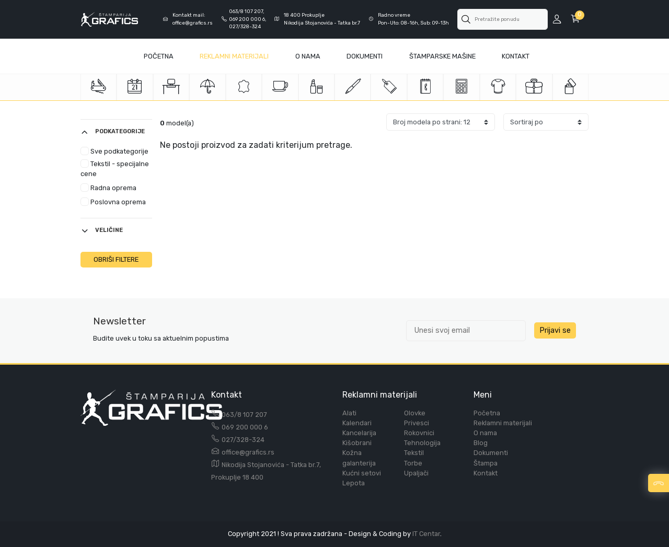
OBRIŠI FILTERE (116, 259)
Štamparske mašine (442, 56)
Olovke (414, 413)
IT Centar (426, 534)
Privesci (416, 423)
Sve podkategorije (114, 151)
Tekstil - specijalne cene (114, 168)
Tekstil (414, 453)
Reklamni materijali (234, 56)
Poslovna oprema (113, 201)
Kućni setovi (361, 473)
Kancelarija (359, 433)
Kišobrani (357, 443)
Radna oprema (108, 187)
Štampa (486, 463)
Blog (481, 443)
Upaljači (416, 473)
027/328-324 (243, 440)
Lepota (353, 483)
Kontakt (515, 56)
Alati (349, 413)
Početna (159, 56)
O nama (485, 433)
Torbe (413, 463)
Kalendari (357, 423)
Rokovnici (419, 433)
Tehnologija (422, 443)
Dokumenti (365, 56)
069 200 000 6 (245, 427)
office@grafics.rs (248, 452)
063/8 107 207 (244, 414)
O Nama (307, 56)
